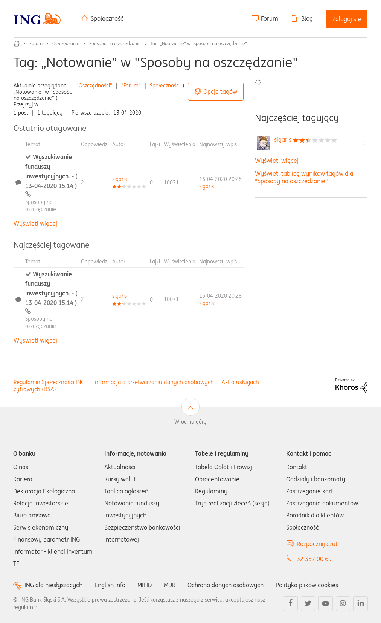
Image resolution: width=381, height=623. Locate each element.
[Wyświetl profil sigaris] (119, 179)
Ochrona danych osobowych (225, 585)
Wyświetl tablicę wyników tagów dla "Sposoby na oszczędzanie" (304, 177)
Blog (307, 18)
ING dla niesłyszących (53, 585)
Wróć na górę (190, 421)
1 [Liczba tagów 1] (364, 143)
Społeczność (107, 18)
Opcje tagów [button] (220, 91)
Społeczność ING (17, 44)
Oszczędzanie (65, 43)
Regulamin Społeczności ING (49, 382)
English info (109, 585)
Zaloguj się (346, 19)
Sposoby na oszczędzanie (115, 43)
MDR (169, 585)
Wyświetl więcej (35, 223)
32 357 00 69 (314, 559)
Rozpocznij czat (317, 544)
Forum (269, 18)
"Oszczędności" (94, 85)
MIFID (144, 585)
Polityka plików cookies (307, 585)
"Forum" (131, 85)
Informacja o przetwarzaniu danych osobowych (153, 382)
